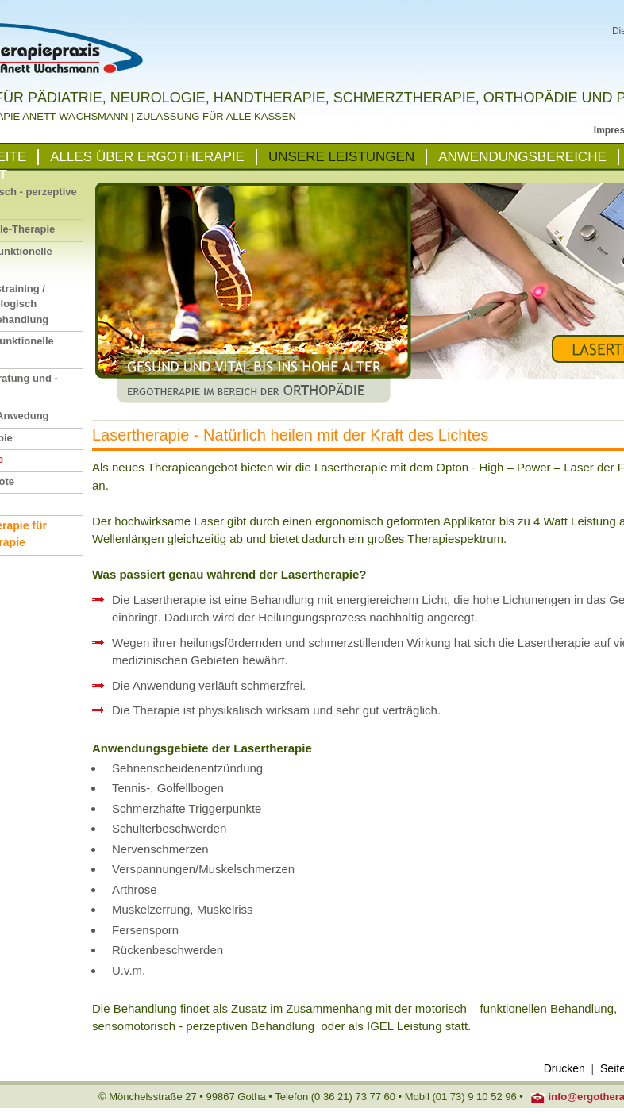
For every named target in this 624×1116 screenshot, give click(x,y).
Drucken (564, 1068)
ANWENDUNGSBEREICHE (522, 156)
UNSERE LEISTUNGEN (341, 156)
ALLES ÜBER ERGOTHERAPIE (147, 156)
